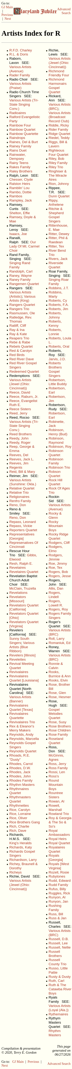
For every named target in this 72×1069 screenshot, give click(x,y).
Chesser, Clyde (21, 179)
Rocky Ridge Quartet (58, 536)
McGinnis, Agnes (56, 757)
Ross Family (58, 768)
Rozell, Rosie (59, 872)
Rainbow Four (20, 125)
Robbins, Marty (55, 294)
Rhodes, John (20, 776)
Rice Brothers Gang (24, 822)
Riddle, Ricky (59, 125)
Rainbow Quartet (22, 129)
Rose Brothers (60, 726)
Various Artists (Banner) (20, 699)
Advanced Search (64, 11)
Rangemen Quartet (24, 284)
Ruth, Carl (56, 981)
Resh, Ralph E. (21, 563)
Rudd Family (58, 885)
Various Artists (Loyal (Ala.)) (60, 1008)
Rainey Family (20, 146)
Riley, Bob (56, 159)
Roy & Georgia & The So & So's (60, 822)
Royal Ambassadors (59, 833)
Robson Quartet (55, 474)
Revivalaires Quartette (18, 716)
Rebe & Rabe (19, 342)
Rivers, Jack (58, 259)
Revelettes (17, 659)
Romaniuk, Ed (59, 643)
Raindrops (17, 138)
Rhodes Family (21, 780)
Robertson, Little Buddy (58, 382)
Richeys (15, 872)
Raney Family (20, 280)
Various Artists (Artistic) (20, 294)
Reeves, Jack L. (21, 459)
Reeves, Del (18, 455)
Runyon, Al (57, 897)
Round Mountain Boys (56, 785)
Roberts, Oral (59, 346)
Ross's (54, 776)
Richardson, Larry (23, 860)
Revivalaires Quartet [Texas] (21, 707)
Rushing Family (55, 908)
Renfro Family (20, 501)
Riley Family (58, 163)
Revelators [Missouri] (17, 599)
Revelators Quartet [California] (23, 607)
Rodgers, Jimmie (56, 557)
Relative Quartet (21, 488)
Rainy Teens (18, 163)
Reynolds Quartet (22, 751)
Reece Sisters (20, 409)
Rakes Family (19, 167)
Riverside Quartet (56, 265)
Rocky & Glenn (55, 515)
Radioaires (17, 113)
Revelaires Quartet (23, 572)
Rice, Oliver (18, 818)
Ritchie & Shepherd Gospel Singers (56, 215)
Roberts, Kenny (55, 323)
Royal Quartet (59, 843)
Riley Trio (56, 167)
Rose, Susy (57, 722)
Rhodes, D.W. (20, 768)
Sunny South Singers (19, 641)
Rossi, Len (57, 772)
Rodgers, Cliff (59, 543)
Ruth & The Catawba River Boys (60, 989)
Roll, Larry (57, 638)
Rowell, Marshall (55, 808)
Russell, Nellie (60, 947)
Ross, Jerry (57, 764)
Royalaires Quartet (57, 849)
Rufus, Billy (57, 889)
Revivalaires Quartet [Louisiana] (24, 678)
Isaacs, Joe (18, 234)
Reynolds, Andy (21, 734)
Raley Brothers (20, 171)
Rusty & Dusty (60, 977)
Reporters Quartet (23, 530)
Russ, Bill (56, 914)
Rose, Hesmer (60, 697)
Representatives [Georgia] (21, 536)
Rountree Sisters (56, 795)
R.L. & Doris (18, 54)
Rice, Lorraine (20, 814)
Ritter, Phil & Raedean (58, 240)
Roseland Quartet (56, 741)
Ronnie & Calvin (56, 666)
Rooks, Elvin (58, 680)
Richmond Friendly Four (59, 73)
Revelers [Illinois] (22, 655)
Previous (7, 15)
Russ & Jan (57, 918)
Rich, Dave (17, 831)
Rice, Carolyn (19, 810)
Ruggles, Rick (59, 893)
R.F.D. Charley (20, 50)
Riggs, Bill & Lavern (58, 144)
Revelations (18, 593)
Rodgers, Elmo (56, 549)
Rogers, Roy (58, 609)
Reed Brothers (20, 434)
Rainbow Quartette (23, 134)
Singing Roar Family (59, 282)
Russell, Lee (58, 943)
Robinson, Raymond (56, 440)
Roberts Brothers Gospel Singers (55, 369)
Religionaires (19, 497)
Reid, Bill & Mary (22, 472)
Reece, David (19, 392)
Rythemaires (58, 1014)
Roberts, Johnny (55, 315)
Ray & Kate (18, 334)
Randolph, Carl (21, 271)
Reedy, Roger (20, 442)
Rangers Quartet (22, 305)
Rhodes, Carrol (21, 764)
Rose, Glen (57, 693)
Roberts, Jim (58, 309)
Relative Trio (19, 492)
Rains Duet (17, 150)
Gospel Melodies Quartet (55, 714)
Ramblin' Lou (19, 188)
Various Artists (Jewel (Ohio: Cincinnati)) (20, 384)
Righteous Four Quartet (58, 152)
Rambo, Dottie (20, 192)
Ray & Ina (16, 330)
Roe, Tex (55, 567)
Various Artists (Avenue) (20, 69)
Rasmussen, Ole (22, 313)
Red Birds (16, 355)
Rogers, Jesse (60, 576)
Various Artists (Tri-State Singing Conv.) (23, 104)
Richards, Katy (20, 847)
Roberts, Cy (58, 300)
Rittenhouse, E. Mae (58, 228)
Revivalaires (18, 672)
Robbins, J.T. (59, 288)
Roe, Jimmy (58, 563)
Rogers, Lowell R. (56, 603)
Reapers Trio (19, 338)
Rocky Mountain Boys (56, 526)
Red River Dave (21, 359)
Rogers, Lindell (55, 595)
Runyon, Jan (58, 901)
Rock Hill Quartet (55, 482)
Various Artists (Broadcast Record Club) (60, 117)
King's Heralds (20, 843)
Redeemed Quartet (24, 371)
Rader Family (19, 75)
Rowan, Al (56, 801)
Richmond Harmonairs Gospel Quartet (58, 85)
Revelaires (17, 567)
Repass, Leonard (22, 522)
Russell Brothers (55, 954)
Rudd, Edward (60, 880)
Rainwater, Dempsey (17, 157)
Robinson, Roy (60, 446)
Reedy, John (19, 438)
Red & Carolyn (20, 351)
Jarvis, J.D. (57, 359)
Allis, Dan (56, 588)
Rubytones (57, 876)
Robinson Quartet (56, 453)
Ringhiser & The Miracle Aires (58, 175)
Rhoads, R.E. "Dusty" (19, 757)
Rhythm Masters (22, 785)
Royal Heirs (58, 839)
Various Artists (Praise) (20, 86)
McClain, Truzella (22, 588)
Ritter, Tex (56, 246)
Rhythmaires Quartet (19, 791)
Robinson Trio (59, 467)
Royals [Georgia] (56, 858)
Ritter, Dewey (59, 234)
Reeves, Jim (19, 463)
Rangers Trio (19, 309)
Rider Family (58, 129)
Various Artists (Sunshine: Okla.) (22, 482)
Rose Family (58, 734)
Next (8, 19)
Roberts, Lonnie (55, 332)
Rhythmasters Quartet (20, 799)
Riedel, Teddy (59, 138)
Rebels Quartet (21, 346)
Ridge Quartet (59, 134)
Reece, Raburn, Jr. (23, 396)
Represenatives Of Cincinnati (23, 545)
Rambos (15, 196)
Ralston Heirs (19, 184)
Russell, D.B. (59, 939)
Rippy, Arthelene (56, 202)
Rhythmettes (19, 805)
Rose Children (60, 730)
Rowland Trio (59, 814)
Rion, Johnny (59, 184)
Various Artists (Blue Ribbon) (22, 647)
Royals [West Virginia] (59, 866)
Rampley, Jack (20, 200)
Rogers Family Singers (60, 616)
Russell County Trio (57, 962)
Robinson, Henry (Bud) (58, 432)
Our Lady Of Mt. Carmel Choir (24, 246)
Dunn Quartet (59, 196)
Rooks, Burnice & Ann (60, 674)
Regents (15, 467)
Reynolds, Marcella (24, 739)
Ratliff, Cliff (17, 325)
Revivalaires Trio (22, 722)
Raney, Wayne (20, 276)
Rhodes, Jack (19, 772)
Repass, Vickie (20, 526)
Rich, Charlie (19, 826)
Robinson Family (56, 461)
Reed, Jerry (18, 413)
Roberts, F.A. (59, 305)
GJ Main (7, 7)
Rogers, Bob (58, 572)
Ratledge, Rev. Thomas (20, 319)
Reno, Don (17, 505)
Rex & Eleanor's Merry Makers (21, 728)
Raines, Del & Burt (23, 142)
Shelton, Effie (19, 213)
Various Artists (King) (22, 299)
